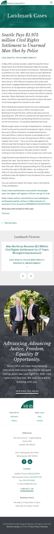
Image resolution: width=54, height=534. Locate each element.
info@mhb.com (30, 484)
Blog (39, 417)
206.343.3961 (29, 480)
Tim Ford (5, 213)
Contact (40, 421)
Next (31, 276)
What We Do (14, 413)
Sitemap (44, 527)
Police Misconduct (26, 58)
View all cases (9, 223)
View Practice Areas (27, 391)
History (14, 421)
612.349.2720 (36, 477)
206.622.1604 (34, 474)
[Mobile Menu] (51, 2)
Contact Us (27, 489)
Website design (13, 527)
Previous (23, 276)
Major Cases (39, 413)
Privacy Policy (33, 527)
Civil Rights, (8, 58)
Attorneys (14, 417)
